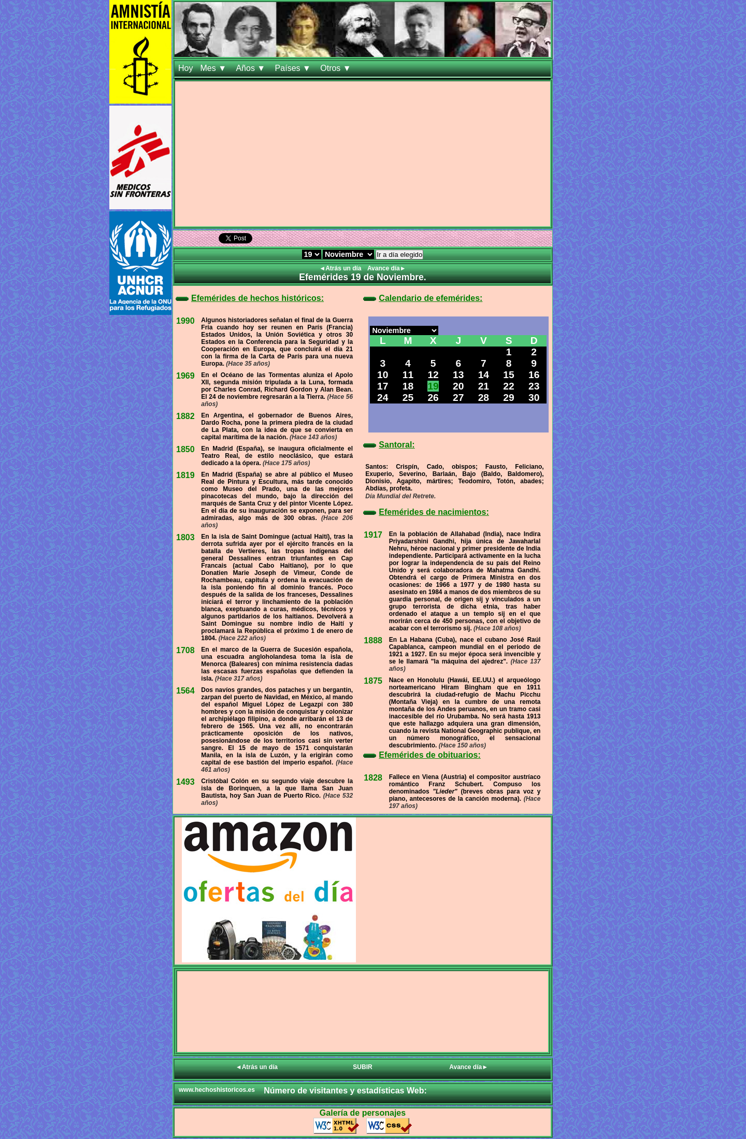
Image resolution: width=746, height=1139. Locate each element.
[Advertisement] (362, 153)
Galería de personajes (363, 1112)
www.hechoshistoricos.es (217, 1089)
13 (458, 374)
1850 (185, 449)
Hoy (185, 68)
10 (382, 374)
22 (508, 386)
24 (382, 397)
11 (408, 374)
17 (382, 386)
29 (508, 397)
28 (483, 397)
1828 (373, 777)
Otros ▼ (336, 68)
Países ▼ (294, 68)
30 (533, 397)
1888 (373, 640)
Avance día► (386, 268)
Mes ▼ (214, 68)
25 (408, 397)
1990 (185, 320)
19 (432, 386)
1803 (185, 537)
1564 (185, 690)
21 (483, 386)
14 (483, 374)
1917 (373, 534)
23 (533, 386)
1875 (373, 680)
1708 (185, 650)
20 (458, 386)
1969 (185, 375)
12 (432, 374)
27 (458, 397)
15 (508, 374)
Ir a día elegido (399, 254)
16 (533, 374)
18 (408, 386)
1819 (185, 475)
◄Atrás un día (341, 268)
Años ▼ (251, 68)
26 (432, 397)
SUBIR (362, 1067)
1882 (185, 416)
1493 (185, 781)
